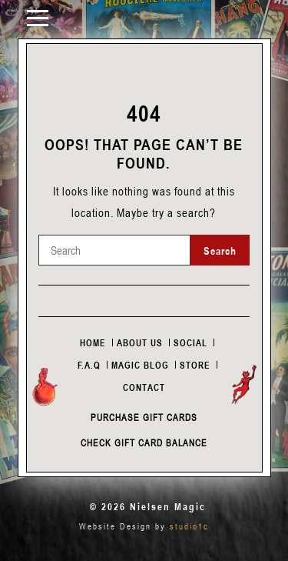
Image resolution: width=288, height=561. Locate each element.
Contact (144, 387)
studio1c (189, 526)
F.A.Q (89, 365)
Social (190, 342)
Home (93, 342)
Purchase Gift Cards (144, 417)
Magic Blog (140, 365)
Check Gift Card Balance (144, 442)
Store (195, 365)
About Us (140, 342)
